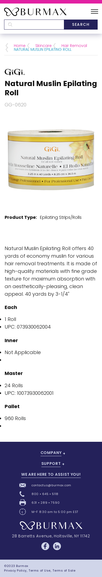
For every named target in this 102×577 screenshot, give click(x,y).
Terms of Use (40, 570)
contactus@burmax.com (51, 485)
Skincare (43, 45)
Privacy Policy (15, 570)
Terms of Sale (63, 570)
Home (20, 45)
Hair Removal (74, 45)
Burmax (22, 566)
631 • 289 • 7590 (46, 502)
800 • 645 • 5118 (45, 494)
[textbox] (34, 25)
